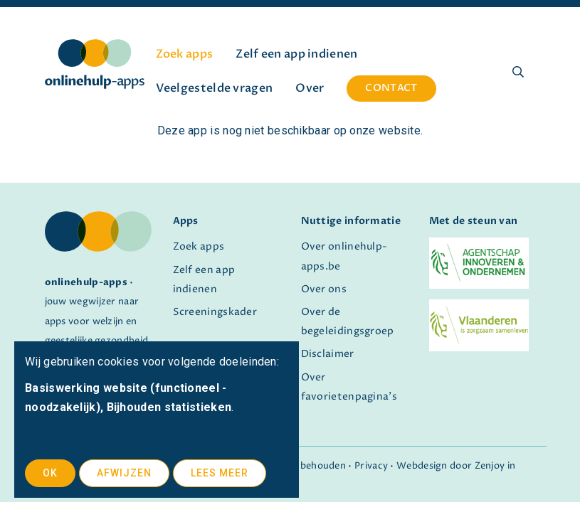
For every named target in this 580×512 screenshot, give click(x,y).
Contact (391, 88)
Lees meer (219, 473)
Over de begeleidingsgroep (347, 321)
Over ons (324, 289)
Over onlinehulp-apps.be (344, 256)
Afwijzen (124, 473)
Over (309, 88)
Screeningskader (215, 312)
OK (50, 473)
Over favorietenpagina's (349, 387)
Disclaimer (327, 354)
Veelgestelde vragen (214, 88)
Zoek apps (184, 54)
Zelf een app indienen (296, 54)
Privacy (371, 466)
